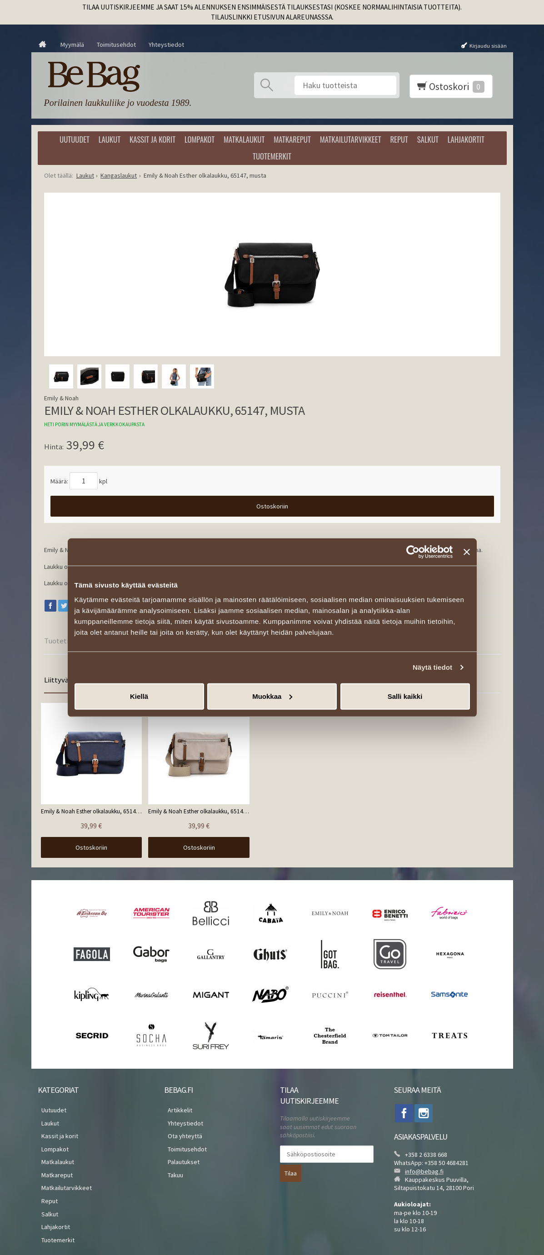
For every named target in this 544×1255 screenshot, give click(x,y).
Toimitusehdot (116, 44)
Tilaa (290, 1157)
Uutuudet (75, 139)
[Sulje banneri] (467, 552)
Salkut (428, 139)
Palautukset (180, 1138)
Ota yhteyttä (181, 1117)
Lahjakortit (466, 139)
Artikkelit (176, 1095)
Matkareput (292, 139)
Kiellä (139, 696)
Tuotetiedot (64, 641)
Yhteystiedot (166, 44)
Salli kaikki (405, 696)
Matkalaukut (244, 139)
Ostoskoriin (272, 506)
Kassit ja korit (152, 139)
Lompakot (200, 139)
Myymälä (72, 44)
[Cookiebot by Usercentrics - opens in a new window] (413, 552)
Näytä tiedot (432, 667)
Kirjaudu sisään (488, 45)
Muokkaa (272, 696)
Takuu (172, 1149)
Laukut (109, 139)
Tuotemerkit (272, 156)
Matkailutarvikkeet (350, 139)
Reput (399, 139)
